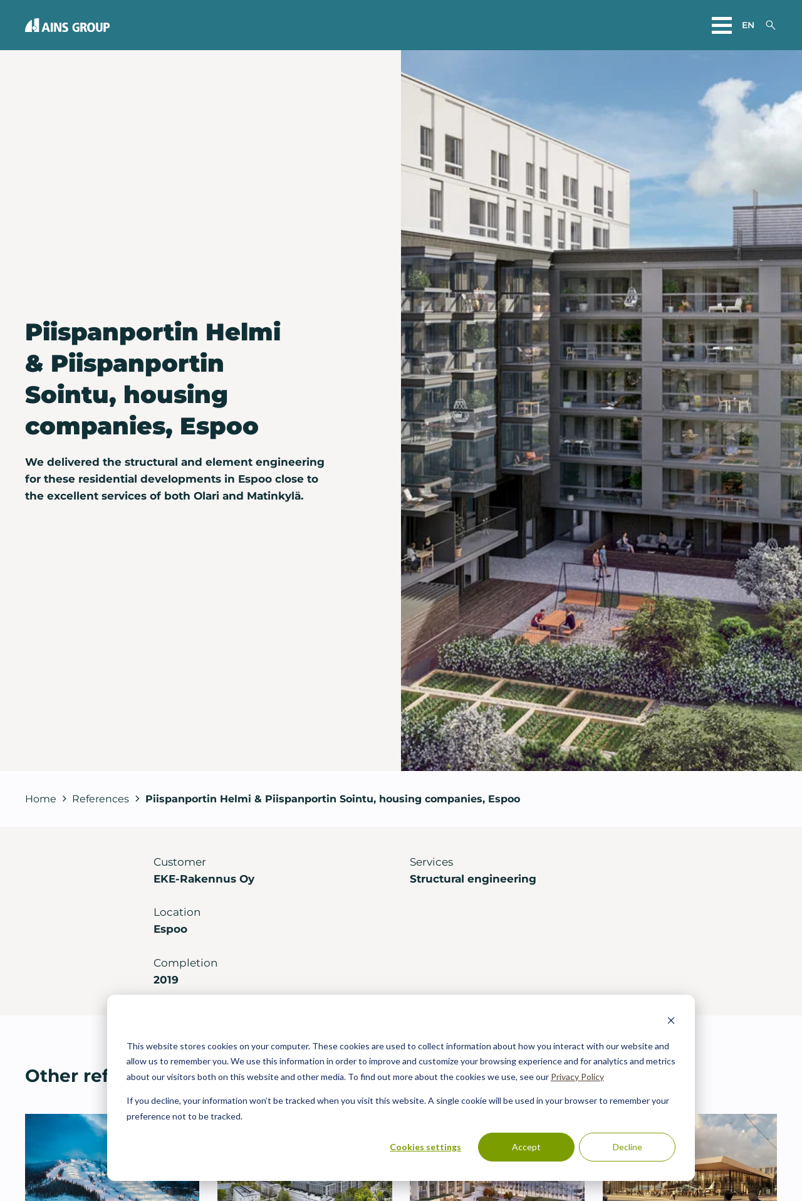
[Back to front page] (67, 25)
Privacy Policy (577, 1076)
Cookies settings (425, 1146)
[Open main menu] (722, 25)
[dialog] (401, 1088)
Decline (627, 1146)
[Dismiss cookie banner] (671, 1022)
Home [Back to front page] (40, 799)
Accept (526, 1146)
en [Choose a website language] (748, 25)
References (100, 799)
